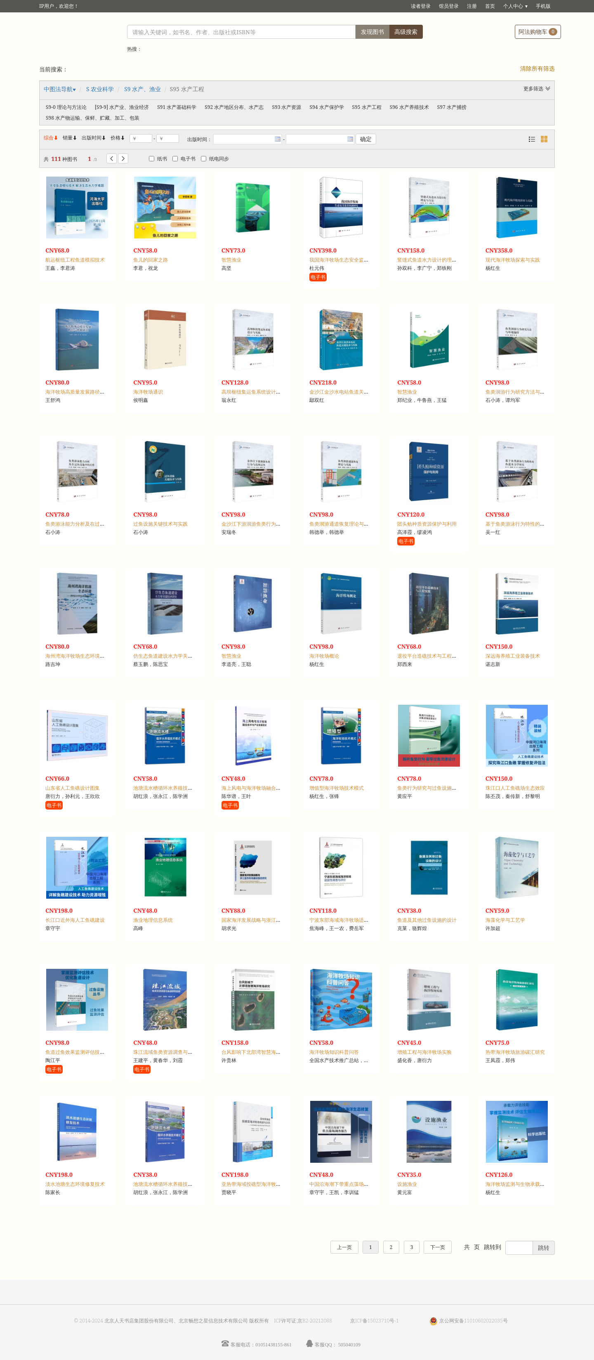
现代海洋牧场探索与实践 (513, 259)
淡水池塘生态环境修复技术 (75, 1184)
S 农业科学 (100, 89)
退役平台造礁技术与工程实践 (429, 655)
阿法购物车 (538, 31)
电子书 (184, 158)
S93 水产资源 (286, 107)
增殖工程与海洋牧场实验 (424, 1051)
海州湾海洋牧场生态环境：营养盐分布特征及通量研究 (104, 655)
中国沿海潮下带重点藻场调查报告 (346, 1184)
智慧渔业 (231, 259)
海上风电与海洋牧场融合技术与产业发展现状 (271, 787)
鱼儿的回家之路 (150, 259)
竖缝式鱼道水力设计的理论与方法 (434, 259)
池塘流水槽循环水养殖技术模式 (168, 787)
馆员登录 (449, 5)
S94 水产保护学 (326, 107)
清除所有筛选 (537, 68)
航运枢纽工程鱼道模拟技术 (75, 259)
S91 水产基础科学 (176, 107)
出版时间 (94, 137)
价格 (115, 137)
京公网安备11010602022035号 (473, 1320)
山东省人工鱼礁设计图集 (72, 787)
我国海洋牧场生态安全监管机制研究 (349, 259)
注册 (472, 5)
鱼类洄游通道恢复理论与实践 (341, 523)
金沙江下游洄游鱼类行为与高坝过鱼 (261, 523)
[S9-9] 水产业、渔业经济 (122, 107)
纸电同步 (215, 158)
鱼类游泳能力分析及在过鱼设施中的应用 (89, 523)
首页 (490, 5)
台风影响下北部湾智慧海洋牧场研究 (261, 1051)
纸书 (158, 158)
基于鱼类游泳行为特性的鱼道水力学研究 (530, 523)
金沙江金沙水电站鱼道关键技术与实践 (351, 391)
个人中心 (513, 5)
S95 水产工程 (367, 107)
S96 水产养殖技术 (409, 107)
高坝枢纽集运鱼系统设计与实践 (256, 391)
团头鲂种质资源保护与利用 (427, 523)
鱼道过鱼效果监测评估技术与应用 (82, 1051)
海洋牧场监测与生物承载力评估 (520, 1184)
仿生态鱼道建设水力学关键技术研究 (172, 655)
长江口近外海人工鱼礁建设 (75, 919)
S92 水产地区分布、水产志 (234, 107)
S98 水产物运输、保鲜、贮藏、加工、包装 (92, 117)
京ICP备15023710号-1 (374, 1320)
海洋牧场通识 (148, 391)
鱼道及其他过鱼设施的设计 (427, 919)
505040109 (349, 1344)
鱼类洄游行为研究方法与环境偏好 (523, 391)
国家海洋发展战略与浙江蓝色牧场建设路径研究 (273, 919)
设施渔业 (407, 1184)
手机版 (543, 5)
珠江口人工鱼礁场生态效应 (515, 787)
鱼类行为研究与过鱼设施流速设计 (434, 787)
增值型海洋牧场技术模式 (336, 787)
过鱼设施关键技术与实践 (160, 523)
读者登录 (421, 5)
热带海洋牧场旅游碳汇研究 (515, 1051)
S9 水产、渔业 (142, 89)
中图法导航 (58, 89)
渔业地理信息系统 (153, 919)
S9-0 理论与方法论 (66, 107)
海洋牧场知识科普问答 (334, 1051)
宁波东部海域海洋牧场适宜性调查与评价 (353, 919)
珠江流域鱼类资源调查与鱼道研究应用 (175, 1051)
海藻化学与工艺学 (505, 919)
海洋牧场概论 (324, 655)
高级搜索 (405, 31)
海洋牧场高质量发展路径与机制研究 (85, 391)
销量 (70, 137)
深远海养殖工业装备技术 (513, 655)
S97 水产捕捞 (452, 107)
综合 (51, 137)
